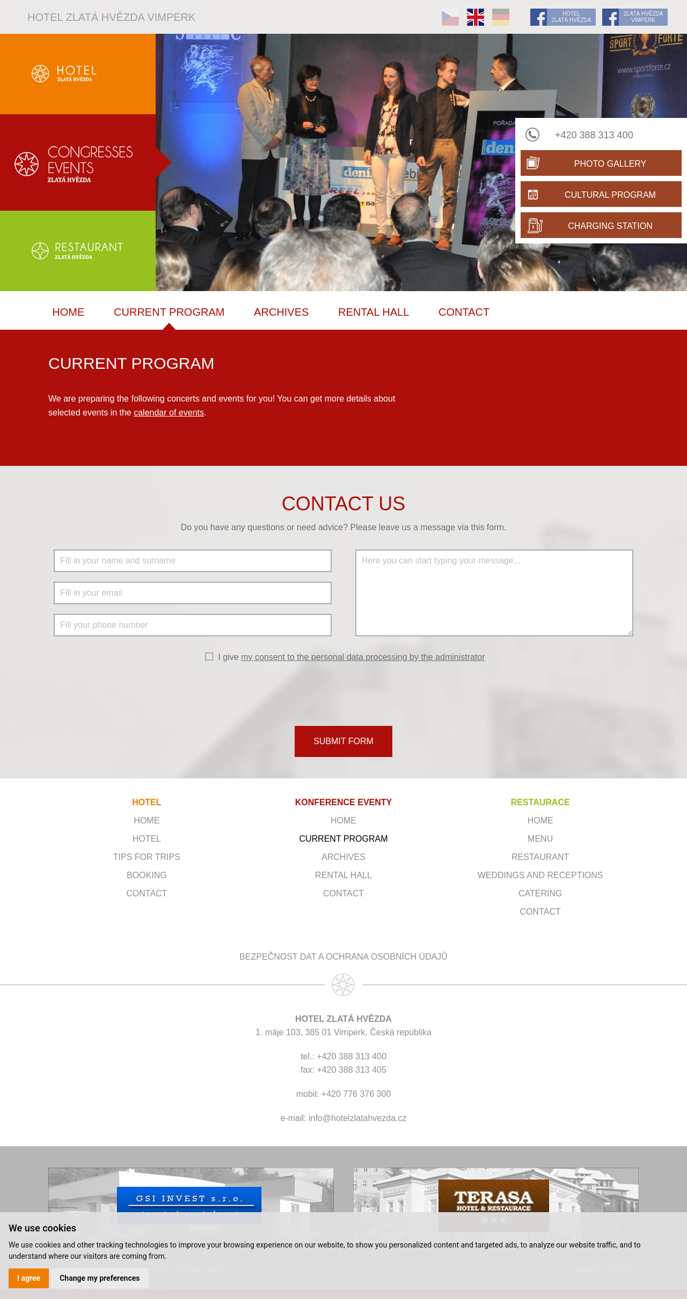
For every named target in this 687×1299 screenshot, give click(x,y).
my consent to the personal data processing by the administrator (363, 657)
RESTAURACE (540, 802)
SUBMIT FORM (343, 741)
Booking (147, 875)
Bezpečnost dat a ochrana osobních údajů (343, 956)
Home (68, 312)
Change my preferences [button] (100, 1278)
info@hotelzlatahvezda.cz (358, 1118)
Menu (540, 838)
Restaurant (540, 857)
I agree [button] (28, 1278)
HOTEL (146, 802)
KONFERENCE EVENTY (343, 802)
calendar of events (169, 412)
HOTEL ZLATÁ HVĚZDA (571, 17)
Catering (540, 893)
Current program (169, 312)
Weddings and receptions (540, 875)
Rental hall (373, 312)
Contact (463, 312)
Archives (281, 312)
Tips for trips (146, 857)
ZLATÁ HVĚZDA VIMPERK (643, 17)
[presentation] (343, 693)
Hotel (147, 838)
